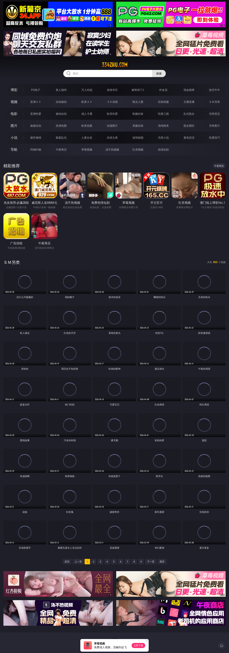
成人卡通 (86, 114)
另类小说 (163, 137)
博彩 (14, 89)
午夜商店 (61, 149)
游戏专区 (112, 90)
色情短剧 (163, 149)
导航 (14, 149)
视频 (14, 101)
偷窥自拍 (35, 126)
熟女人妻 (137, 102)
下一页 (150, 561)
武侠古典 (112, 137)
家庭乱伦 (61, 137)
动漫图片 (112, 126)
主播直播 (189, 102)
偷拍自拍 (61, 114)
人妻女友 (86, 137)
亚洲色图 (61, 126)
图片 (14, 125)
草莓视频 (86, 149)
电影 (14, 113)
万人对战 (86, 90)
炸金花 (163, 90)
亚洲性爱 (35, 114)
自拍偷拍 (61, 102)
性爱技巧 (214, 137)
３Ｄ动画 (112, 102)
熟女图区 (189, 126)
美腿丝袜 (137, 126)
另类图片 (214, 126)
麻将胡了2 (138, 90)
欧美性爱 (112, 114)
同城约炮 (35, 149)
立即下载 (138, 645)
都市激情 (35, 137)
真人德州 (61, 90)
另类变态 (214, 114)
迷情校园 (137, 137)
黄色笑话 (189, 137)
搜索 (159, 73)
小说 (14, 137)
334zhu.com (114, 64)
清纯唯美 (163, 126)
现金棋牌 (189, 90)
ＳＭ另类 (214, 102)
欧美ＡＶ (86, 102)
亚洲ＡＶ (35, 102)
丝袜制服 (163, 102)
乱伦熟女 (189, 114)
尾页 (162, 561)
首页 (67, 561)
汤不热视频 (112, 149)
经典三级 (163, 114)
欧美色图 (86, 126)
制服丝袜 (137, 114)
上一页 (78, 561)
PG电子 (35, 90)
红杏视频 (137, 149)
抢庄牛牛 (214, 90)
